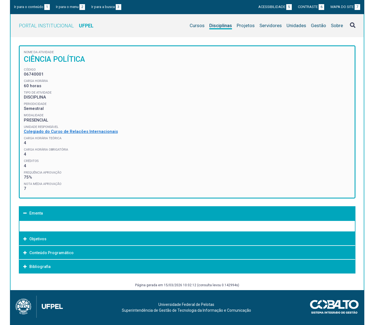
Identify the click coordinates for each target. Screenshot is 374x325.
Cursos (197, 25)
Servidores (270, 25)
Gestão (318, 25)
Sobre (337, 25)
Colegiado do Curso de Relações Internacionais (71, 131)
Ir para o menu (70, 7)
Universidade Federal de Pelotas (186, 304)
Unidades (296, 25)
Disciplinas (220, 25)
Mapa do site (345, 7)
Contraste (311, 7)
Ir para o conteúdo (32, 7)
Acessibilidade (275, 7)
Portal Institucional (56, 26)
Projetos (246, 25)
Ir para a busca (106, 7)
